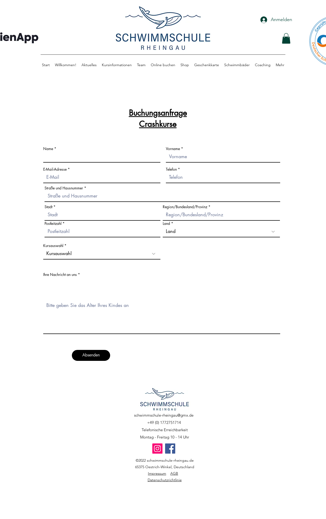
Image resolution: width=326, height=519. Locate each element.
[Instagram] (157, 448)
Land (166, 223)
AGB (174, 473)
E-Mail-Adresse (55, 169)
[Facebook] (170, 448)
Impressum (157, 473)
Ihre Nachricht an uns (60, 274)
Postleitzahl (53, 223)
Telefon (171, 169)
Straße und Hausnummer (64, 188)
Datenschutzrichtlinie (165, 480)
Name (48, 149)
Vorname (173, 149)
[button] (286, 38)
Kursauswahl (53, 246)
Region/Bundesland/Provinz (185, 207)
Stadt (48, 207)
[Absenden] (91, 355)
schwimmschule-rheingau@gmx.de (163, 415)
